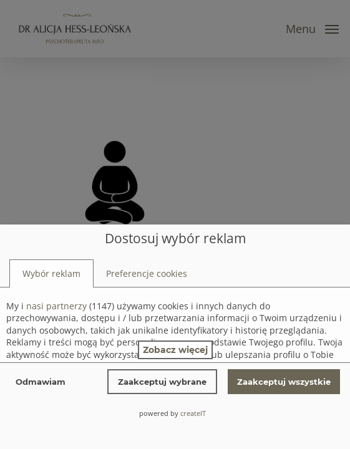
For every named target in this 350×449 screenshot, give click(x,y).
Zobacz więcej (175, 349)
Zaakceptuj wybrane (162, 382)
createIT (193, 413)
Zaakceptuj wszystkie (284, 382)
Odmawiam (41, 382)
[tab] (51, 273)
